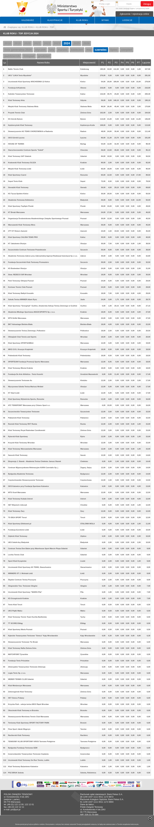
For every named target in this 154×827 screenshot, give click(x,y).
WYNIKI (105, 20)
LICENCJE (127, 20)
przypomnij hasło (142, 8)
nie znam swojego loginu (125, 8)
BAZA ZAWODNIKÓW (77, 28)
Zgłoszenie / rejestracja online (134, 14)
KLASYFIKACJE (55, 20)
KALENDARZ (28, 20)
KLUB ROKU (82, 20)
